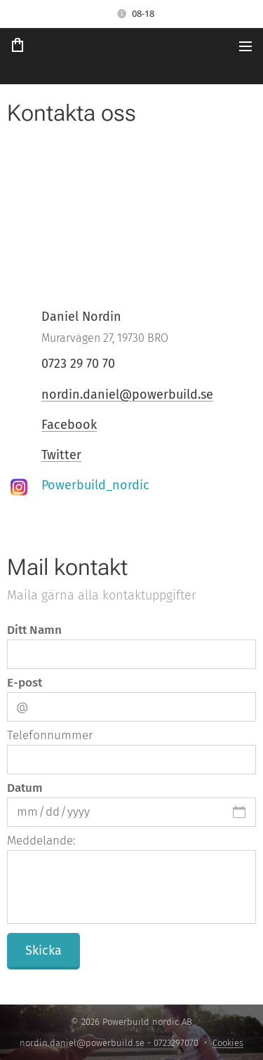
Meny (245, 46)
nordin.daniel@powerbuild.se (127, 394)
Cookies (228, 1043)
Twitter (61, 455)
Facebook (69, 424)
